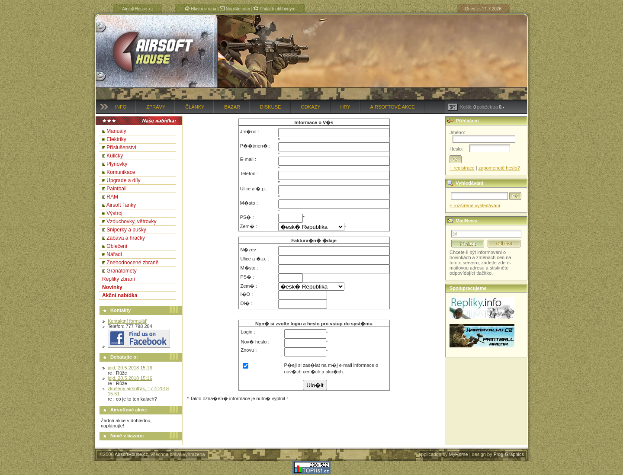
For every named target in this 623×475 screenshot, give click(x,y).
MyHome (458, 454)
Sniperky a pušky (126, 230)
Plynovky (116, 164)
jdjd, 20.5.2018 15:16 (130, 367)
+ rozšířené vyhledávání (475, 205)
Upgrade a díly (123, 180)
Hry (345, 106)
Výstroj (114, 213)
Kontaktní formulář (127, 321)
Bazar (232, 106)
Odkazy (310, 106)
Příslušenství (121, 147)
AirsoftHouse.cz (131, 454)
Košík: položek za (476, 107)
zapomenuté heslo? (499, 167)
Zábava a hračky (125, 238)
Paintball (116, 189)
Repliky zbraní (118, 279)
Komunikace (120, 172)
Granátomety (121, 271)
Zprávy (155, 106)
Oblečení (116, 246)
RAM (112, 197)
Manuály (116, 131)
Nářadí (114, 254)
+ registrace (462, 167)
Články (194, 106)
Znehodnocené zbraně (132, 263)
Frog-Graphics (509, 454)
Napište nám (235, 8)
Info (120, 106)
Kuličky (114, 156)
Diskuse (270, 106)
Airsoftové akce (392, 106)
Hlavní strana (200, 8)
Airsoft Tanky (121, 205)
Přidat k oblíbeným (274, 8)
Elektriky (116, 139)
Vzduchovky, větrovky (131, 221)
